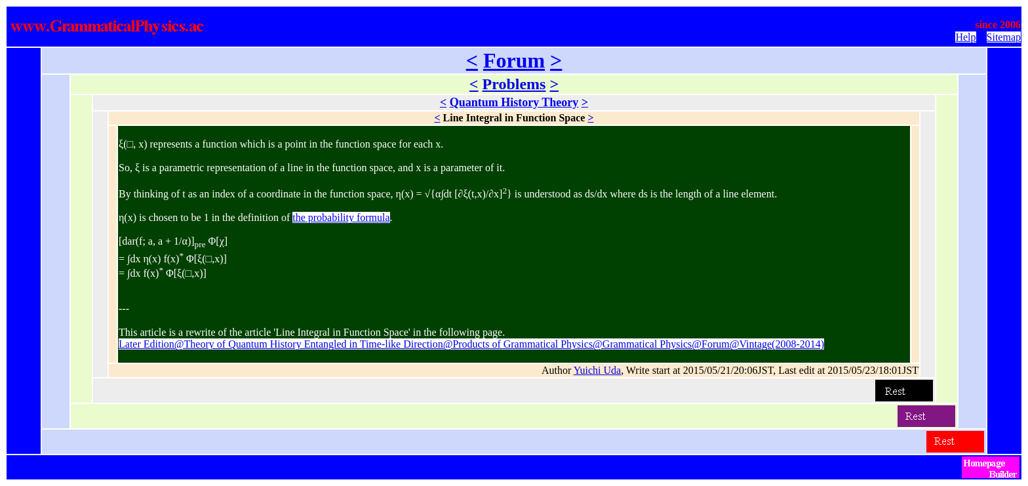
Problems (514, 83)
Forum (514, 60)
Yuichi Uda (597, 370)
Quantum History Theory (514, 102)
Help (965, 37)
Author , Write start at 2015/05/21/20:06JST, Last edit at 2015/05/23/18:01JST (730, 370)
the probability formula (340, 217)
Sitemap (1004, 37)
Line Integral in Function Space (514, 117)
